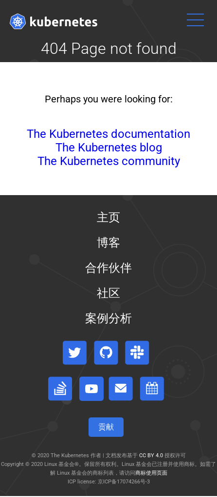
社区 (108, 293)
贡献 (106, 426)
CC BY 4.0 (151, 455)
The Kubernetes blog (108, 147)
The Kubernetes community (108, 161)
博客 (108, 242)
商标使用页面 (151, 473)
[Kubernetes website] (53, 21)
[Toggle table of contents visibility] (108, 496)
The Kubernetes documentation (108, 134)
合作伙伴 (108, 268)
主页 (108, 217)
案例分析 (108, 318)
